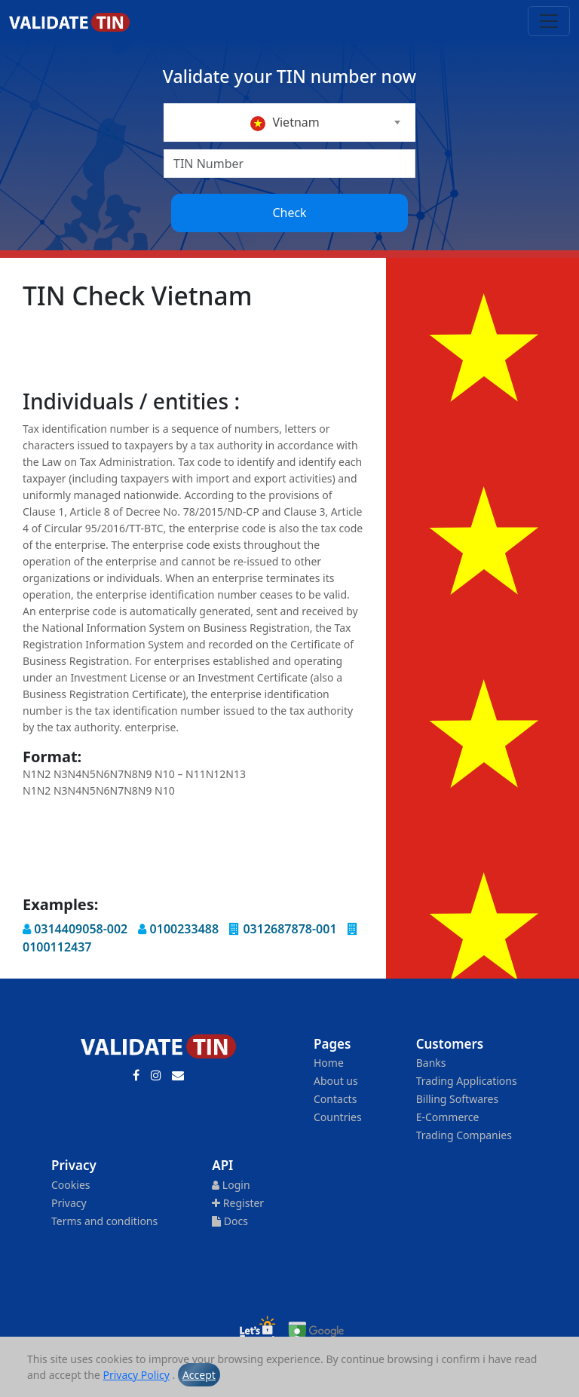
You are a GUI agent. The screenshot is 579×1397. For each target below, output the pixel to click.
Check (289, 212)
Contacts (335, 1099)
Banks (431, 1062)
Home (329, 1062)
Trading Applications (466, 1081)
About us (336, 1081)
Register (238, 1203)
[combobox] (289, 122)
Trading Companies (464, 1135)
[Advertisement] (297, 350)
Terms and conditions (104, 1221)
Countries (338, 1117)
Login (231, 1185)
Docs (230, 1221)
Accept (199, 1375)
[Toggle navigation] (549, 21)
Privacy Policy (136, 1375)
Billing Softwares (457, 1099)
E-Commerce (447, 1117)
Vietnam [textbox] (285, 122)
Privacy (69, 1203)
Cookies (70, 1185)
